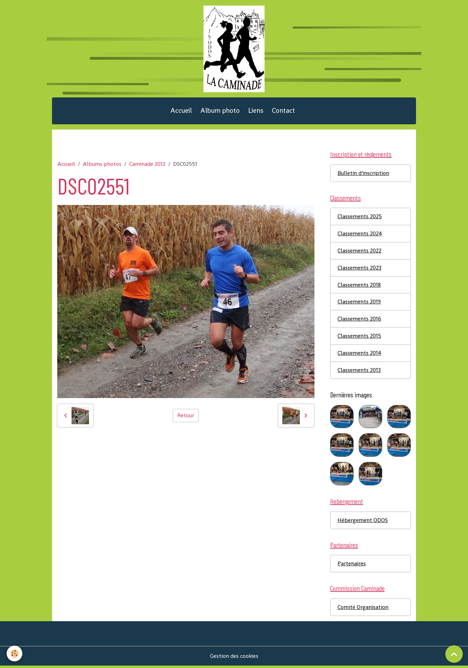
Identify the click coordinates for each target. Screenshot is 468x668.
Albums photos (102, 165)
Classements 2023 (359, 269)
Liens (255, 111)
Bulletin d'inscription (363, 174)
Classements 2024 (359, 234)
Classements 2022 (359, 252)
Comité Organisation (362, 609)
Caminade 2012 (147, 165)
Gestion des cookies (234, 658)
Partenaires (351, 565)
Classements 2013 (359, 371)
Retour (185, 416)
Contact (283, 111)
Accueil (181, 111)
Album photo (220, 111)
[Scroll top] (454, 654)
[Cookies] (15, 653)
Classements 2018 (359, 286)
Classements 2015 (359, 337)
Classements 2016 (359, 320)
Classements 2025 (359, 217)
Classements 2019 (359, 303)
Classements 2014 (359, 354)
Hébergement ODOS (362, 522)
